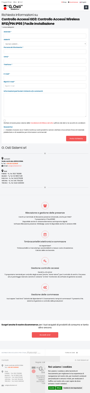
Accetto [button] (51, 388)
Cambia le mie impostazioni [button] (73, 388)
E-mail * (7, 74)
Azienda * (7, 32)
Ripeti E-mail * (9, 82)
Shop (64, 2)
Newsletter (8, 127)
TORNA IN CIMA (71, 353)
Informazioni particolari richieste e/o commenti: (23, 91)
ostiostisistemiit (14, 166)
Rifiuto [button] (59, 388)
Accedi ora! (45, 335)
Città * (6, 57)
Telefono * (8, 64)
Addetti (7, 39)
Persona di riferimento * (13, 47)
